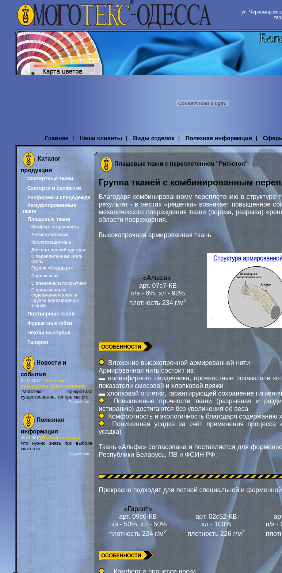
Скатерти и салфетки (54, 188)
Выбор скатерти (61, 437)
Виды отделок (153, 138)
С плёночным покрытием (59, 283)
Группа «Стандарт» (52, 268)
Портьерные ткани (51, 314)
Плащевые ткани (48, 219)
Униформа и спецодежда (59, 197)
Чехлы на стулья (48, 332)
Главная (57, 138)
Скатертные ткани (50, 178)
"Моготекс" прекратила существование (53, 383)
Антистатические (50, 234)
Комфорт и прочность (55, 226)
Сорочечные (45, 275)
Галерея (37, 342)
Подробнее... (80, 402)
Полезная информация (219, 138)
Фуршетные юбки (49, 323)
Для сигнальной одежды (58, 249)
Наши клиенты (101, 138)
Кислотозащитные (51, 242)
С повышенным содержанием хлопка (54, 292)
